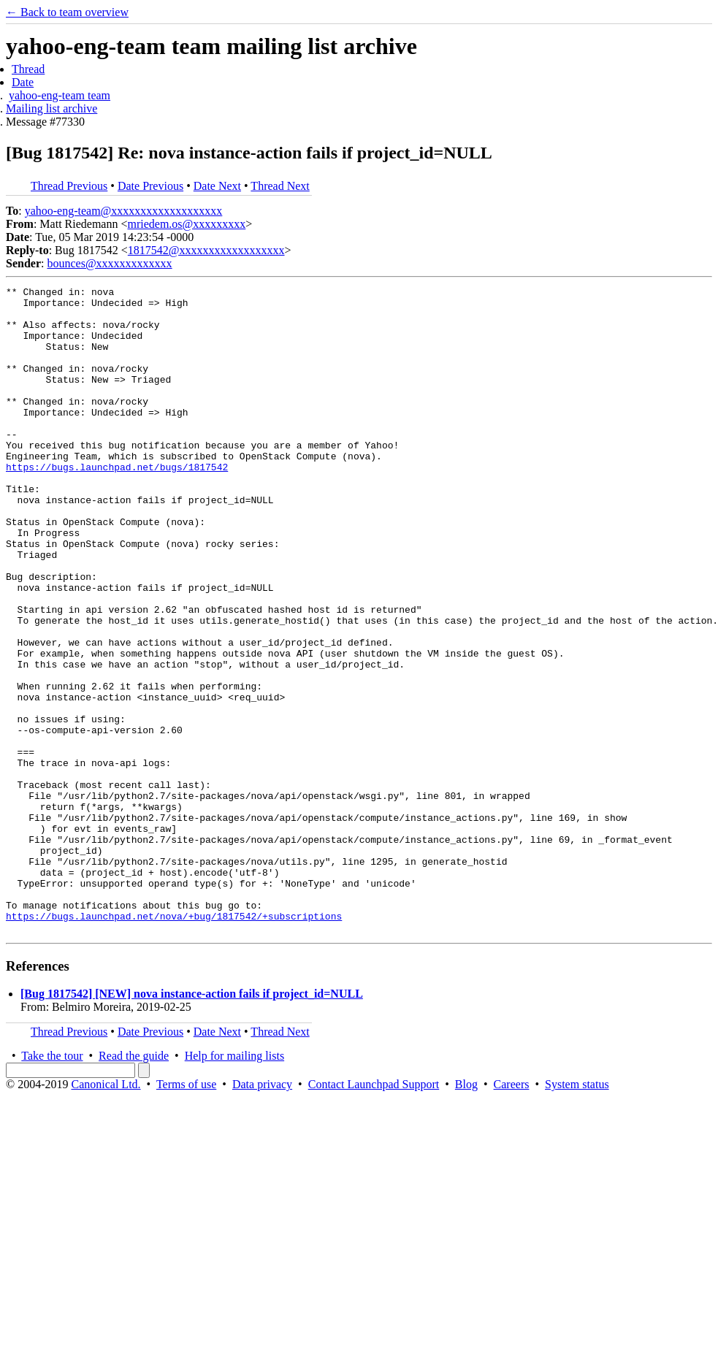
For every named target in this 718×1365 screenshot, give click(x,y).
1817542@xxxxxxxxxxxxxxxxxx (206, 250)
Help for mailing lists (234, 1185)
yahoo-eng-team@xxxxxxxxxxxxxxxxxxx (124, 210)
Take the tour (52, 1185)
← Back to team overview (67, 12)
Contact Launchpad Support (374, 1213)
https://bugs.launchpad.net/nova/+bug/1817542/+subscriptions (174, 1042)
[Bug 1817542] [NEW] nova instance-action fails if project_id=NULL (191, 1123)
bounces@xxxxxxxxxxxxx (109, 263)
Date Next (217, 186)
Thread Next (280, 186)
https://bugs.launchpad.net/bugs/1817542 (117, 504)
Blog (466, 1213)
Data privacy (262, 1213)
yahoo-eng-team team (59, 95)
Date (23, 82)
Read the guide (134, 1185)
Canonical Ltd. (105, 1213)
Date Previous (150, 186)
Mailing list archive (51, 108)
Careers (512, 1213)
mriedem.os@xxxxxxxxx (186, 224)
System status (577, 1213)
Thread (28, 69)
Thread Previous (69, 186)
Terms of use (186, 1213)
